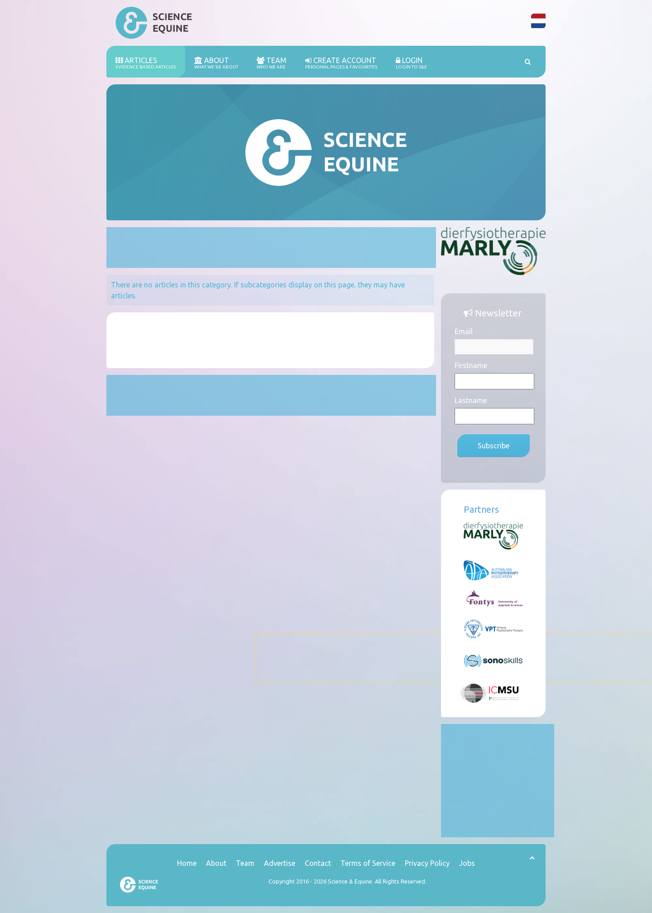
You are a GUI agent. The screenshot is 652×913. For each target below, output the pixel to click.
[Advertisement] (271, 247)
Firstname (471, 365)
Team (272, 63)
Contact (318, 863)
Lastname (471, 400)
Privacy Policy (427, 863)
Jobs (467, 863)
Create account (341, 63)
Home (187, 863)
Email (464, 331)
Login (411, 63)
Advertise (279, 863)
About (216, 63)
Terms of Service (367, 863)
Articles (145, 63)
